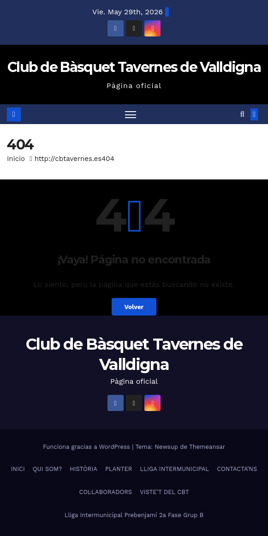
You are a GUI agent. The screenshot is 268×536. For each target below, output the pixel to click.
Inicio (16, 159)
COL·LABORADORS (105, 491)
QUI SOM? (47, 468)
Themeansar (207, 446)
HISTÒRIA (83, 468)
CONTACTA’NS (237, 468)
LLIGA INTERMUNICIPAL (174, 468)
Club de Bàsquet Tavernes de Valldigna (134, 67)
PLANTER (118, 468)
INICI (18, 468)
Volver (133, 306)
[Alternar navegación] (130, 114)
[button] (242, 114)
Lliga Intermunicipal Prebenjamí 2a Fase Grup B (134, 515)
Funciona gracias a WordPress (87, 446)
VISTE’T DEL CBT (164, 491)
